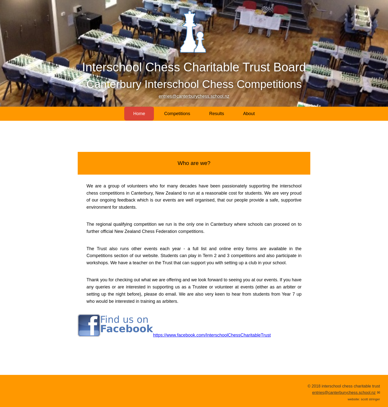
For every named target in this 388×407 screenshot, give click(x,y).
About (249, 113)
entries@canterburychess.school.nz (194, 96)
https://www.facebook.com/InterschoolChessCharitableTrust (174, 335)
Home (139, 113)
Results (216, 113)
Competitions (177, 113)
